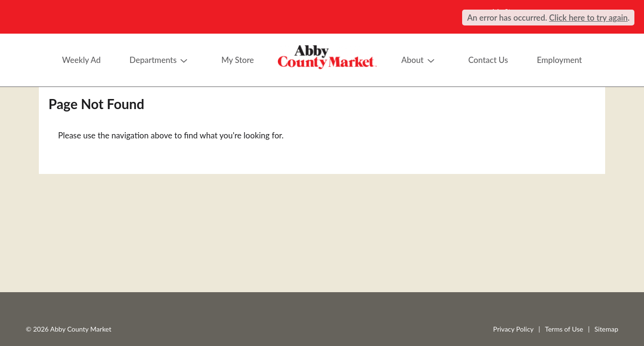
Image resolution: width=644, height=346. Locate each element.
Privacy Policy (513, 329)
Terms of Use (564, 329)
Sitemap (607, 329)
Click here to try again (588, 17)
